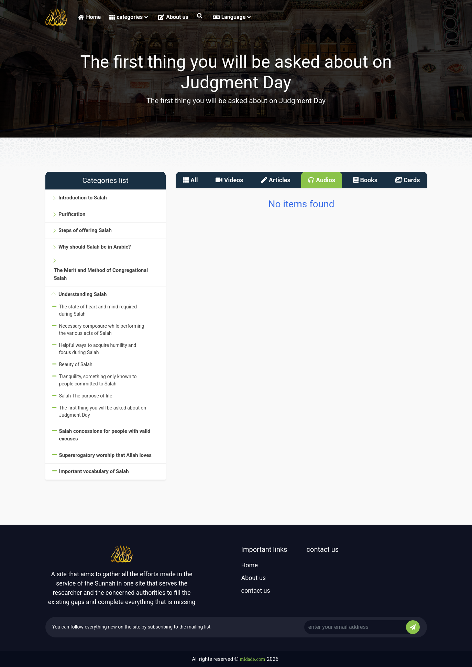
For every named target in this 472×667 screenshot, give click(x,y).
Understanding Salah (82, 294)
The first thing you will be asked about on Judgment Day (102, 411)
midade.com (252, 659)
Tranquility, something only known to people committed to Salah (98, 380)
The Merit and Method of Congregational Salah (101, 274)
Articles (275, 180)
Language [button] (232, 17)
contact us (255, 590)
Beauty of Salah (75, 364)
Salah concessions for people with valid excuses (105, 435)
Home (89, 17)
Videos (229, 180)
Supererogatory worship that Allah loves (105, 455)
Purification (71, 214)
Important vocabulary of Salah (94, 471)
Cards (407, 180)
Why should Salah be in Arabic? (94, 247)
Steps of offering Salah (85, 230)
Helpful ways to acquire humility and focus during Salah (97, 348)
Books (365, 180)
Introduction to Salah (82, 198)
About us (173, 17)
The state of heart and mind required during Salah (98, 310)
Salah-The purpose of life (85, 395)
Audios (321, 180)
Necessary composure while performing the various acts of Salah (101, 329)
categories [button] (128, 17)
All (190, 180)
